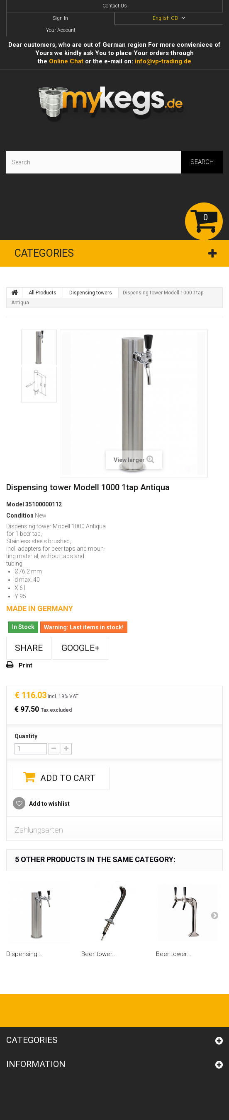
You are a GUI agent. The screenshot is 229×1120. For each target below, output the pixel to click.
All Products (42, 293)
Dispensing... (24, 954)
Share (29, 648)
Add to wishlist (49, 803)
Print (25, 665)
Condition (20, 515)
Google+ (80, 648)
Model (15, 504)
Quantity (26, 736)
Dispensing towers (90, 293)
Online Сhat (66, 61)
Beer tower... (99, 954)
